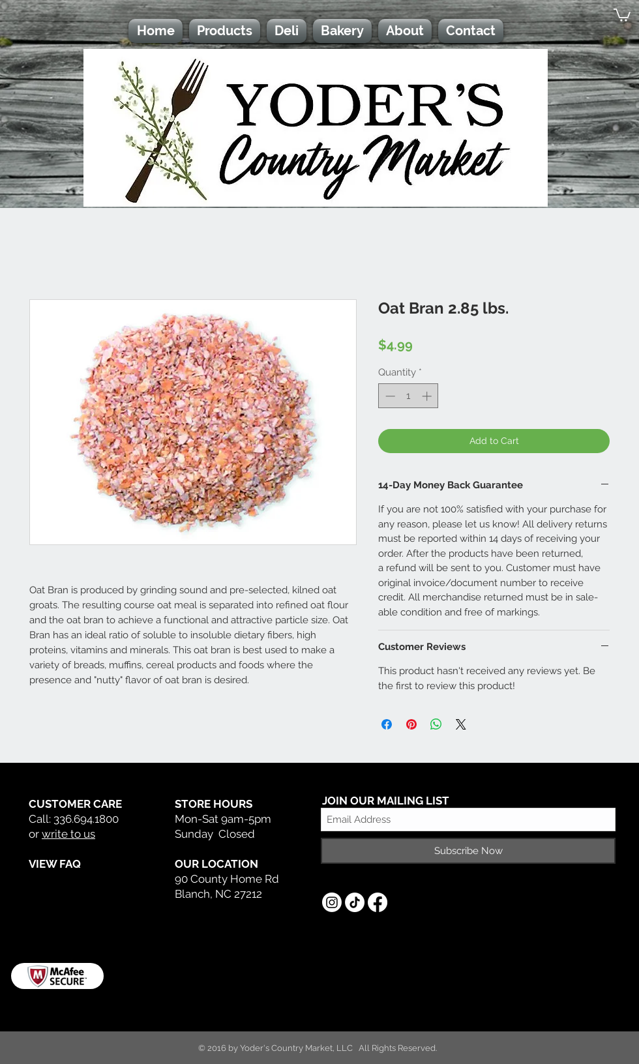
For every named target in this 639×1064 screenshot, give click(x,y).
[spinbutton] (408, 396)
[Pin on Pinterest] (411, 724)
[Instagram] (332, 902)
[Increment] (428, 396)
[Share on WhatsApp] (436, 724)
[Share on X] (461, 724)
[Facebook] (377, 902)
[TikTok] (354, 902)
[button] (622, 14)
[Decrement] (389, 396)
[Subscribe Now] (468, 851)
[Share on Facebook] (386, 724)
